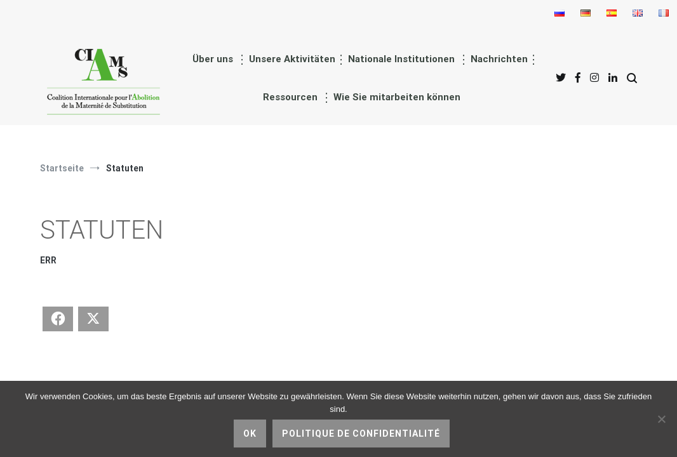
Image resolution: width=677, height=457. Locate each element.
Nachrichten (499, 59)
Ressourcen (290, 97)
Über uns (212, 59)
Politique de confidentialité (361, 433)
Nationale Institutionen (401, 59)
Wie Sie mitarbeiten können (396, 97)
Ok (250, 433)
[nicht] (661, 419)
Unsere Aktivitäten (292, 59)
